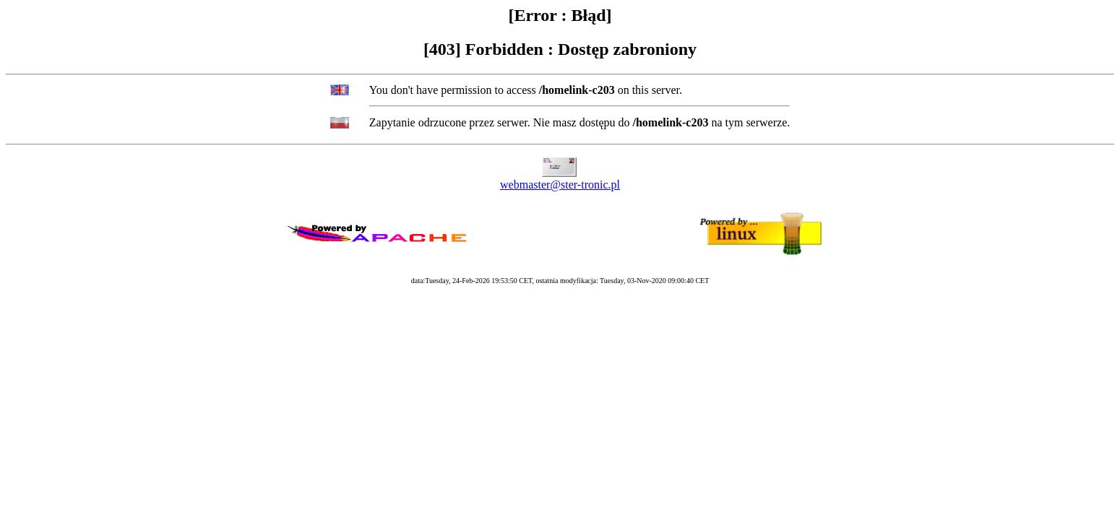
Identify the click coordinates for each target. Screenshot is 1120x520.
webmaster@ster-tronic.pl (560, 184)
